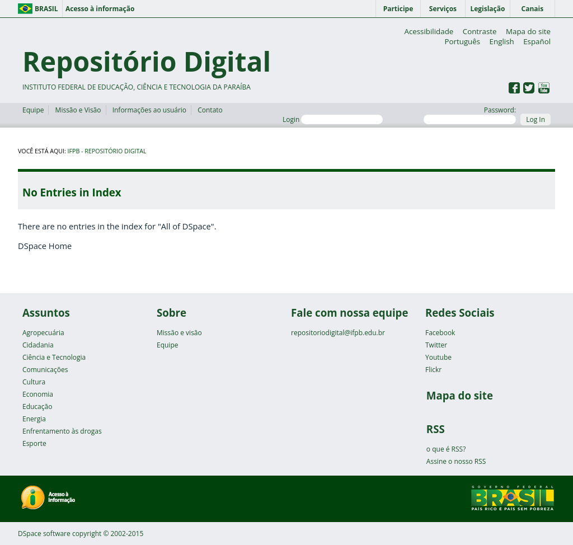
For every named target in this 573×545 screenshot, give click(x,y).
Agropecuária (43, 332)
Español (537, 41)
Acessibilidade (428, 31)
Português (462, 41)
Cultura (33, 382)
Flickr (433, 369)
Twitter (436, 345)
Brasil (46, 8)
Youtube (438, 357)
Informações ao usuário (149, 110)
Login (333, 119)
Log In (535, 119)
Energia (34, 419)
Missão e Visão (78, 110)
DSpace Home (45, 245)
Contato (210, 110)
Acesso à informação (99, 8)
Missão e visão (179, 332)
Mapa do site (528, 31)
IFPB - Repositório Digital (107, 151)
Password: (470, 114)
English (502, 41)
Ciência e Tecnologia (54, 357)
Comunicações (45, 369)
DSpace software (44, 533)
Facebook (440, 332)
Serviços (443, 8)
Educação (37, 406)
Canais (533, 8)
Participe (398, 8)
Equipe (33, 110)
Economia (37, 394)
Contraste (480, 31)
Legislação (487, 8)
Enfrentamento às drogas (62, 431)
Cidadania (38, 345)
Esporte (34, 443)
